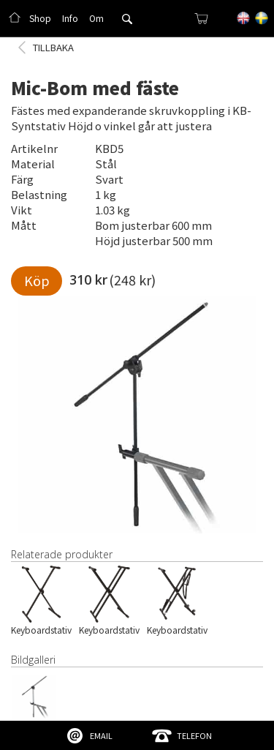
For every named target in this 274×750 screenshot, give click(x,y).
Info (70, 18)
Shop (40, 18)
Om (96, 18)
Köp (37, 280)
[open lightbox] (137, 414)
